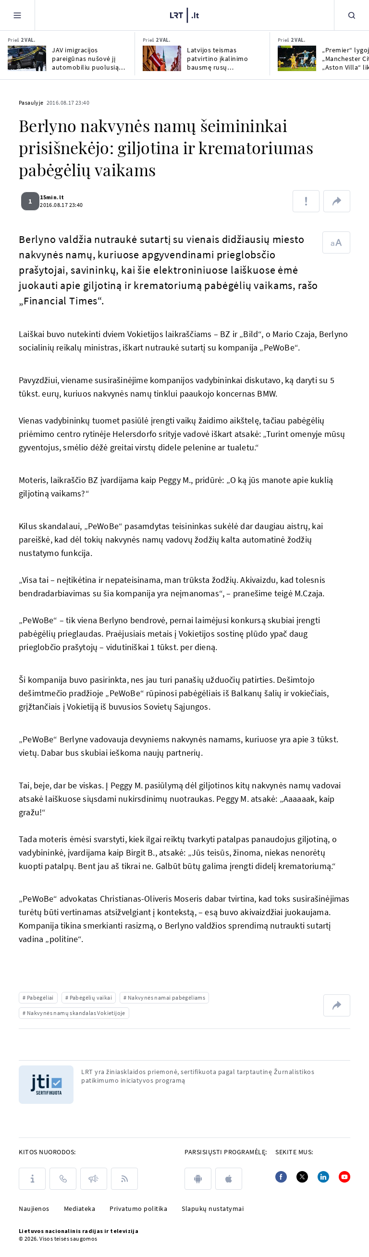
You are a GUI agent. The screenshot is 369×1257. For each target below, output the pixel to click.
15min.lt (58, 197)
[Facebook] (281, 1177)
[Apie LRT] (32, 1179)
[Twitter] (302, 1177)
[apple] (228, 1179)
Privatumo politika (138, 1208)
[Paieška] (351, 15)
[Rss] (124, 1179)
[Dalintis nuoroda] (336, 201)
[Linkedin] (323, 1177)
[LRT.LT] (184, 15)
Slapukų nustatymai (213, 1208)
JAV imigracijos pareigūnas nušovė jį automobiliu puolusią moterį (85, 59)
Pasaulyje (31, 102)
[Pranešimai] (93, 1179)
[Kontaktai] (62, 1179)
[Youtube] (344, 1177)
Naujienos (34, 1208)
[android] (197, 1179)
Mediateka (80, 1208)
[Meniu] (17, 15)
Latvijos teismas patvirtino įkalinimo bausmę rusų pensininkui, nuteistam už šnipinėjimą (222, 59)
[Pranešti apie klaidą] (306, 201)
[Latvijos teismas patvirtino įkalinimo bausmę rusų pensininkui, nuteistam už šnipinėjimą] (162, 58)
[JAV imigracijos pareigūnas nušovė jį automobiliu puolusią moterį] (27, 58)
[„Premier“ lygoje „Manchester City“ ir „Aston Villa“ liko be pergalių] (297, 58)
